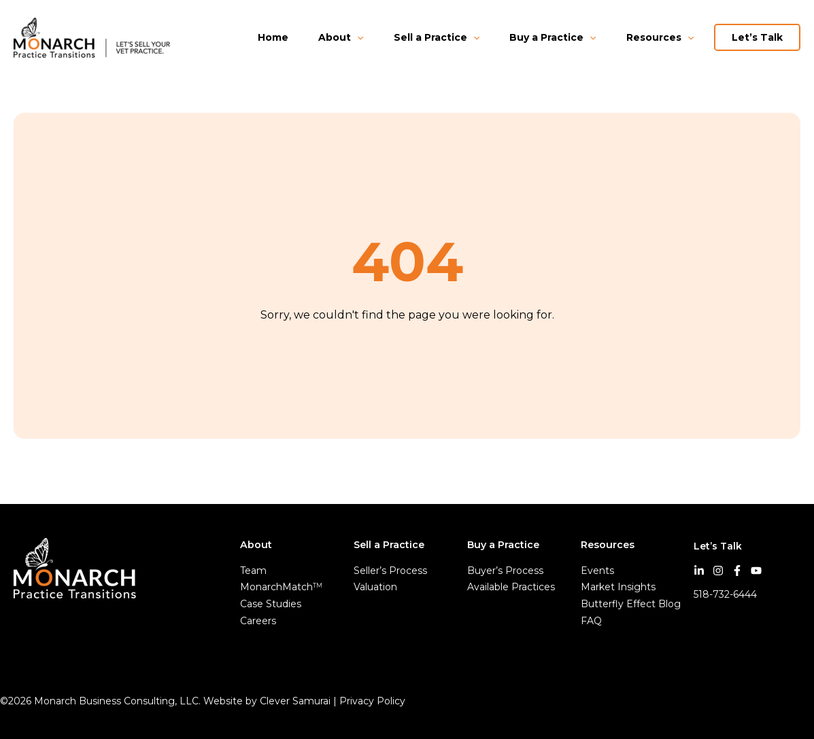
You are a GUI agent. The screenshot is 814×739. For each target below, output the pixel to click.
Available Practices (511, 587)
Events (597, 570)
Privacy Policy (373, 701)
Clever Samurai (295, 701)
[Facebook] (737, 570)
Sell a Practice (436, 37)
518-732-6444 (725, 594)
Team (253, 570)
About (340, 37)
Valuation (375, 587)
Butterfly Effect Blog (631, 604)
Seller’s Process (390, 570)
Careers (258, 621)
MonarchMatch (281, 587)
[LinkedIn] (699, 570)
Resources (660, 37)
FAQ (591, 621)
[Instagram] (718, 570)
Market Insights (618, 587)
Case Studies (270, 604)
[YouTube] (756, 570)
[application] (357, 37)
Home (273, 37)
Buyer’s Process (505, 570)
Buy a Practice (552, 37)
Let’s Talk (757, 37)
